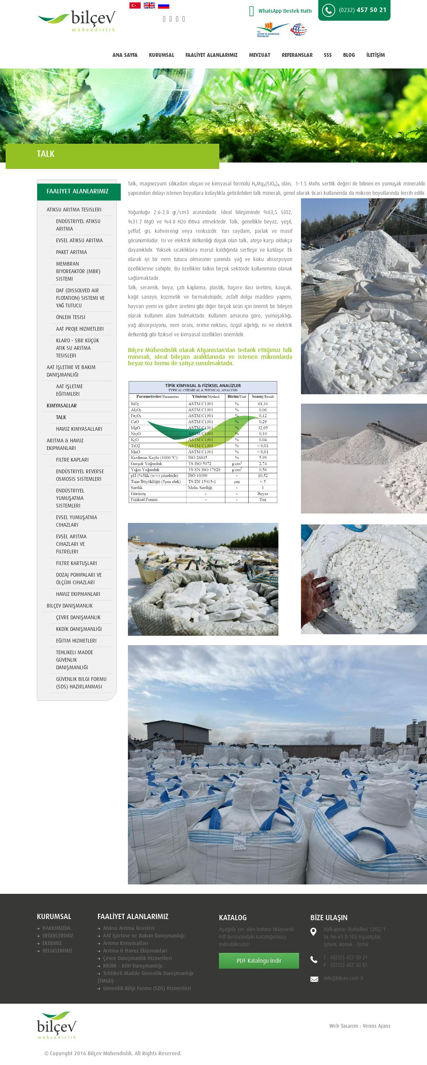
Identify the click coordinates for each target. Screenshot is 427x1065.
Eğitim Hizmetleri (76, 641)
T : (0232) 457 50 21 (346, 957)
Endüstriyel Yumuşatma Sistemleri (70, 498)
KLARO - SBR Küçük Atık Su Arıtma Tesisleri (77, 348)
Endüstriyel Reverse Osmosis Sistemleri (80, 475)
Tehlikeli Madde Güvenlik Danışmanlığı (74, 660)
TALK (61, 417)
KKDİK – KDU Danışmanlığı (133, 966)
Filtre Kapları (72, 460)
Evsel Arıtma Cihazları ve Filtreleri (71, 544)
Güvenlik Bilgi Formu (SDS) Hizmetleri (147, 988)
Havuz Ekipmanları (78, 594)
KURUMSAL (161, 55)
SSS (328, 55)
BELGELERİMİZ (57, 951)
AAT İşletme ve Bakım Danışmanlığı (71, 371)
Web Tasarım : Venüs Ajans (360, 1026)
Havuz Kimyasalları (79, 429)
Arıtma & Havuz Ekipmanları (65, 444)
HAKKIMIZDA (56, 928)
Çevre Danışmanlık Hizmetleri (137, 958)
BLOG (349, 55)
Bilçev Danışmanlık (70, 606)
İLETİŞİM (375, 55)
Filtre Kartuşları (76, 563)
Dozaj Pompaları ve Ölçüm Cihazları (79, 579)
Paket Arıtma (71, 252)
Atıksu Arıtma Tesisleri (74, 210)
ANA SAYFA (125, 55)
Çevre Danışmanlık (78, 617)
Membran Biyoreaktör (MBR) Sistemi (78, 271)
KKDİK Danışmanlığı (79, 629)
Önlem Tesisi (70, 317)
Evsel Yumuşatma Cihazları (76, 521)
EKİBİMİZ (52, 943)
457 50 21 (354, 10)
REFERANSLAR (297, 55)
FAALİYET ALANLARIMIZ (211, 55)
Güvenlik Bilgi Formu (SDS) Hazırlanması (81, 683)
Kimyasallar (62, 406)
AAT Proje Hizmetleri (80, 329)
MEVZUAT (259, 55)
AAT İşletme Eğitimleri (69, 390)
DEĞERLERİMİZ (58, 936)
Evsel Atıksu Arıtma (79, 240)
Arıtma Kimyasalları (125, 943)
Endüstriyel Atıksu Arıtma (78, 225)
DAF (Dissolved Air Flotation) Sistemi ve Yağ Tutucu (80, 298)
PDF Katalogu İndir (259, 961)
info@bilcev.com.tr (344, 978)
